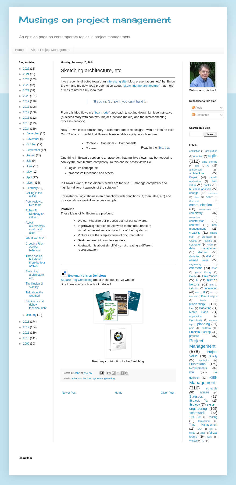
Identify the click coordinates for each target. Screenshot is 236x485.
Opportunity (195, 320)
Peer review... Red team (34, 203)
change (193, 193)
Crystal (193, 240)
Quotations (197, 364)
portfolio (206, 328)
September (33, 150)
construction (196, 221)
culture (208, 240)
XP (203, 440)
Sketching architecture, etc (35, 275)
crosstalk (207, 236)
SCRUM (204, 392)
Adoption (198, 156)
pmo (191, 328)
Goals (192, 276)
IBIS (212, 284)
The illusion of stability (34, 285)
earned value (198, 260)
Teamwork (197, 413)
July (29, 160)
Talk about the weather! (34, 294)
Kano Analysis (209, 296)
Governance (209, 276)
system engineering (104, 378)
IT (204, 292)
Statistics (196, 396)
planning (203, 324)
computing (194, 217)
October (31, 144)
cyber (210, 244)
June (29, 166)
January (31, 315)
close (196, 197)
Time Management (203, 424)
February (32, 188)
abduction (194, 151)
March (30, 182)
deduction (194, 256)
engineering (195, 264)
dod (208, 256)
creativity (194, 232)
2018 (26, 106)
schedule (211, 388)
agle (197, 165)
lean (191, 308)
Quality (213, 356)
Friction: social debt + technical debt (36, 305)
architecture (84, 378)
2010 (26, 338)
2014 (26, 128)
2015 (26, 123)
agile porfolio (209, 161)
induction (194, 288)
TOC (199, 428)
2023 (26, 79)
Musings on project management (95, 19)
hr (197, 280)
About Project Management (50, 50)
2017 (26, 112)
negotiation (195, 316)
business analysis (200, 189)
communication (200, 205)
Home (19, 50)
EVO (214, 268)
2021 (26, 90)
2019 (26, 101)
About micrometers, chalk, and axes (35, 227)
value (202, 433)
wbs (209, 436)
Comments (200, 115)
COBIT (209, 197)
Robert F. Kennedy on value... (35, 214)
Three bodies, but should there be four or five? (35, 261)
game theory (203, 272)
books (207, 185)
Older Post (167, 392)
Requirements (198, 368)
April (29, 177)
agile (74, 378)
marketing (205, 308)
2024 (26, 74)
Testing (212, 417)
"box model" (102, 112)
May (29, 171)
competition (205, 209)
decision (203, 252)
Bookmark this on (87, 275)
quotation (204, 360)
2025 (26, 68)
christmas (212, 193)
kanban (193, 296)
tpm (211, 429)
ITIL (212, 292)
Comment (194, 201)
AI (208, 165)
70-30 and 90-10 (36, 238)
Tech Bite (195, 417)
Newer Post (69, 392)
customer (195, 244)
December (33, 133)
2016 (26, 117)
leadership (197, 304)
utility (192, 432)
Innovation (210, 288)
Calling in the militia (34, 194)
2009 (26, 343)
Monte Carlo (198, 312)
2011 (26, 332)
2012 (26, 327)
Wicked (193, 440)
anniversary (195, 169)
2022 (26, 85)
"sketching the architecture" (141, 85)
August (31, 155)
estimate (195, 268)
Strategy (194, 404)
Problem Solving (200, 332)
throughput (204, 421)
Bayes (193, 177)
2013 (26, 321)
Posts (197, 107)
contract (194, 225)
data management (203, 248)
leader (203, 300)
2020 (26, 96)
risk (191, 372)
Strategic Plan (199, 400)
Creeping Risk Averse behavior (34, 247)
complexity (196, 213)
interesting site (116, 81)
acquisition (211, 151)
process (194, 336)
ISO (197, 292)
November (33, 139)
